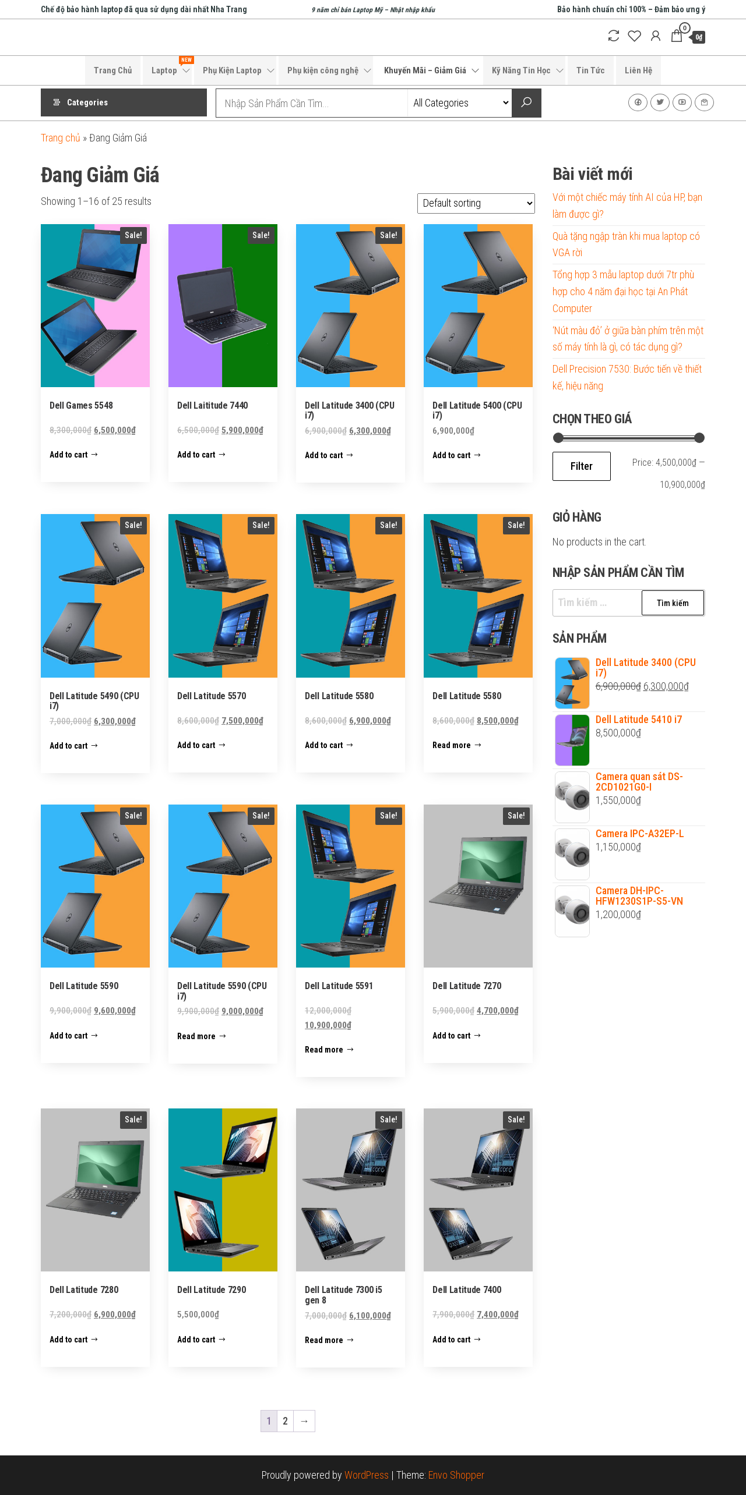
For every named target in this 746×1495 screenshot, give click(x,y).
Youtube (682, 102)
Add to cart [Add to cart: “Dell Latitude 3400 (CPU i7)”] (324, 455)
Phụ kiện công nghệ (322, 70)
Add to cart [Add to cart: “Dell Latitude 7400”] (451, 1339)
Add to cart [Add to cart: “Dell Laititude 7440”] (196, 454)
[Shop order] (476, 203)
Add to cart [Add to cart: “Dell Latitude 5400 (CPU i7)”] (451, 455)
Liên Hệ (638, 70)
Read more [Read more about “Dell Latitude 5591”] (324, 1049)
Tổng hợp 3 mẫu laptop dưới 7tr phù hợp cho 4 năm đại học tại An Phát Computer (623, 291)
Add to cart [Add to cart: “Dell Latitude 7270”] (451, 1035)
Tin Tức (590, 70)
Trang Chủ (113, 70)
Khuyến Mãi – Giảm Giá (425, 70)
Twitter (660, 102)
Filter (582, 466)
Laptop (172, 66)
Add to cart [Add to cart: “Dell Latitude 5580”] (324, 745)
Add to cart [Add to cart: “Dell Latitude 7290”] (196, 1339)
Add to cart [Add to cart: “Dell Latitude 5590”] (68, 1035)
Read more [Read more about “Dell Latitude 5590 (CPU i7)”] (196, 1036)
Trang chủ (60, 138)
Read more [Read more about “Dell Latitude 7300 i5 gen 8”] (324, 1340)
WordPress (366, 1475)
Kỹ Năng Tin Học (521, 70)
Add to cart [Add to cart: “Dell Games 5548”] (68, 454)
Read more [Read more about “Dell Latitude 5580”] (451, 745)
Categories (87, 103)
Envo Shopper (456, 1475)
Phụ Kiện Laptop (232, 70)
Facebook (638, 102)
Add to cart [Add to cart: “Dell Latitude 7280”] (68, 1339)
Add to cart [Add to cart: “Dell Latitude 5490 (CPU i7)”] (68, 745)
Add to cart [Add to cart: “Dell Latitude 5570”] (196, 745)
